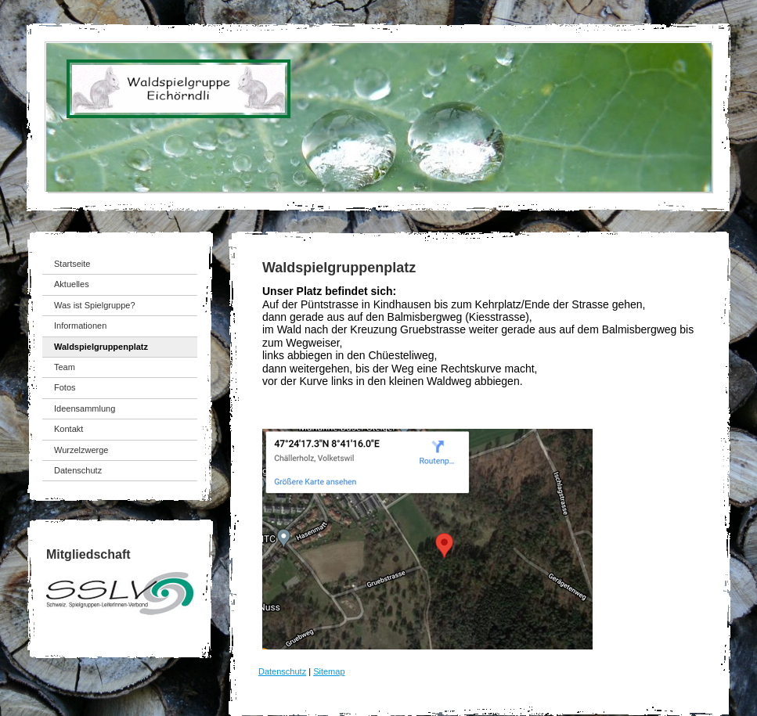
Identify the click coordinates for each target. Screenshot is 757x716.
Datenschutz (282, 671)
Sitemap (328, 671)
